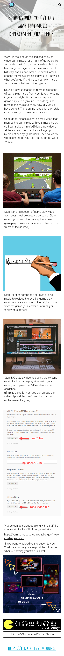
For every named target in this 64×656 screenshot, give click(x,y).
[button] (4, 4)
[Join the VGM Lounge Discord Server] (32, 634)
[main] (32, 25)
